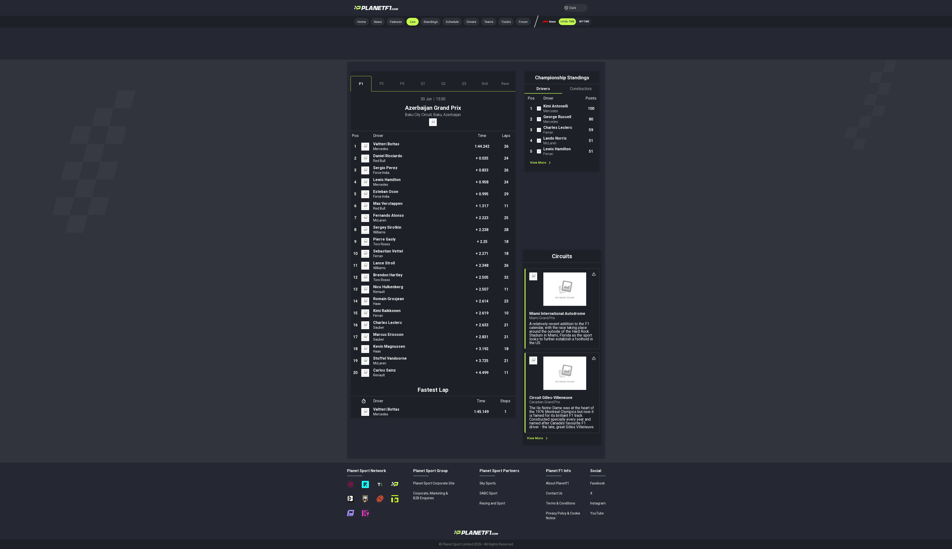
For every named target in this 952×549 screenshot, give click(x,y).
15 (355, 313)
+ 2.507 (482, 289)
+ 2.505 (482, 277)
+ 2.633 (482, 325)
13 (355, 289)
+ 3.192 (482, 349)
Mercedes (380, 149)
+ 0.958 (482, 182)
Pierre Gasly (384, 239)
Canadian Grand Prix (544, 402)
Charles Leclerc (387, 322)
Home (363, 22)
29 (506, 194)
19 (355, 360)
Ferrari (378, 256)
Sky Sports (488, 483)
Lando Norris (555, 138)
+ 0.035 (482, 158)
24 (506, 158)
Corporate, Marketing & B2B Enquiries (430, 495)
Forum (523, 22)
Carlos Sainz (384, 370)
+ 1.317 (482, 206)
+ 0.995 (482, 194)
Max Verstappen (387, 203)
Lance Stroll (384, 263)
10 (355, 253)
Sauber (378, 327)
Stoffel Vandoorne (390, 358)
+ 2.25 (482, 241)
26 (506, 146)
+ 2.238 (482, 229)
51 (591, 140)
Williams (379, 232)
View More (540, 162)
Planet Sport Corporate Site (434, 483)
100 (591, 108)
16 (355, 325)
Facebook (597, 483)
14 (355, 301)
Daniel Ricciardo (387, 156)
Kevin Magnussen (389, 346)
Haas (377, 304)
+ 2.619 (482, 313)
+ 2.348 (482, 265)
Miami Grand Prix (542, 318)
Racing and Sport (492, 503)
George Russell (557, 117)
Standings (431, 22)
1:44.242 (482, 146)
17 (355, 337)
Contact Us (554, 493)
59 (591, 130)
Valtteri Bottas (386, 144)
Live (413, 22)
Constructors (581, 88)
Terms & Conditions (560, 503)
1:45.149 (481, 411)
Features (396, 22)
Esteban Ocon (385, 191)
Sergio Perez (385, 168)
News (378, 22)
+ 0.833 (482, 170)
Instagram (597, 503)
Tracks (506, 22)
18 (506, 241)
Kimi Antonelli (555, 106)
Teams (488, 22)
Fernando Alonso (388, 215)
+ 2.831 (482, 337)
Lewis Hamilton (387, 179)
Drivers (471, 22)
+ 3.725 (482, 360)
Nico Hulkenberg (388, 287)
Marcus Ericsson (388, 334)
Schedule (452, 22)
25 (506, 218)
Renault (379, 292)
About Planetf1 (557, 483)
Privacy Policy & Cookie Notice (563, 515)
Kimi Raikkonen (387, 310)
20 (355, 372)
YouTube (597, 513)
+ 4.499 (482, 372)
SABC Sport (488, 493)
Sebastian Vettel (388, 251)
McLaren (379, 220)
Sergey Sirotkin (387, 227)
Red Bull (379, 161)
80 (591, 119)
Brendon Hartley (387, 275)
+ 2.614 (482, 301)
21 (506, 325)
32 (506, 277)
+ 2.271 (482, 253)
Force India (381, 173)
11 (506, 206)
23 (506, 301)
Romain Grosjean (388, 299)
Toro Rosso (381, 244)
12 (355, 277)
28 (506, 229)
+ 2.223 (482, 218)
